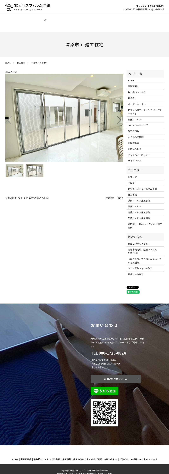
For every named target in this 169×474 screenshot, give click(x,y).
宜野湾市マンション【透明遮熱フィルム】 (29, 191)
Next (122, 112)
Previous (6, 112)
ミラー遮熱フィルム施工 (140, 262)
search (25, 22)
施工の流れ (129, 16)
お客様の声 (133, 137)
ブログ (131, 176)
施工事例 (116, 16)
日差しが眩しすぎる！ (139, 237)
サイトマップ (134, 154)
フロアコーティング (98, 16)
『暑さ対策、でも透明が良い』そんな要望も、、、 (144, 254)
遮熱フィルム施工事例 (139, 206)
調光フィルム (58, 16)
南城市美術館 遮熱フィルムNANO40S (142, 245)
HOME (10, 16)
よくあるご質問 (145, 16)
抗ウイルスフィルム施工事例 (142, 182)
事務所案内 (21, 16)
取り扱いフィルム (137, 86)
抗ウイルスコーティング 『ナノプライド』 (144, 105)
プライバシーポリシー (139, 148)
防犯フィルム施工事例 (139, 212)
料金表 (131, 92)
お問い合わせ (13, 22)
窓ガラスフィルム (39, 16)
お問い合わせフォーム (116, 372)
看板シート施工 (135, 268)
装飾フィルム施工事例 (139, 194)
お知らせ (132, 170)
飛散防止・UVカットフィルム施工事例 (145, 219)
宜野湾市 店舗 (113, 191)
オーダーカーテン (77, 16)
